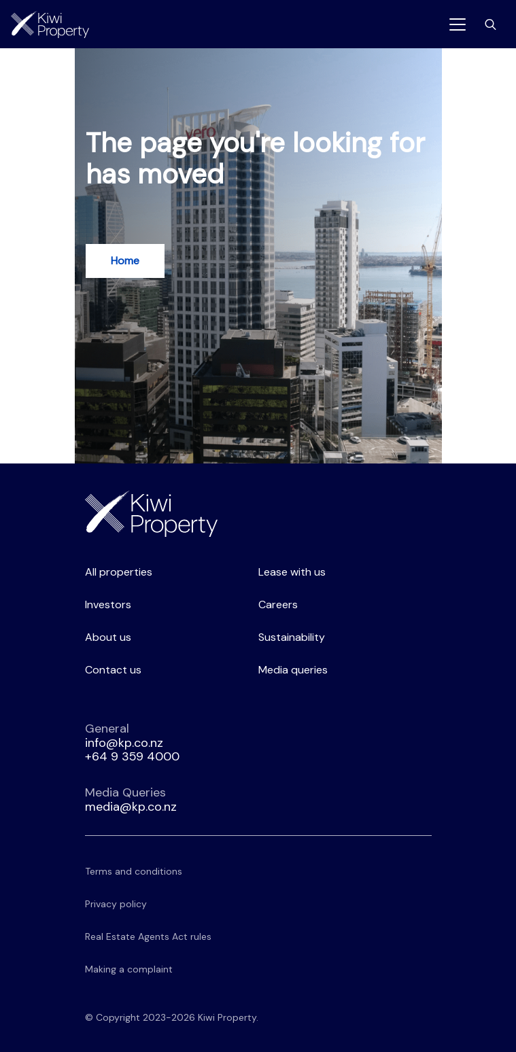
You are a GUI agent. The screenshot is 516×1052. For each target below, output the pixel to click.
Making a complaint (129, 969)
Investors (108, 604)
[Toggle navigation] (457, 24)
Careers (278, 604)
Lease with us (292, 572)
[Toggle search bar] (490, 24)
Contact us (113, 670)
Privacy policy (116, 904)
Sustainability (291, 637)
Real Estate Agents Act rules (148, 936)
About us (108, 637)
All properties (118, 572)
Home (125, 260)
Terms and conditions (133, 871)
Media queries (293, 670)
